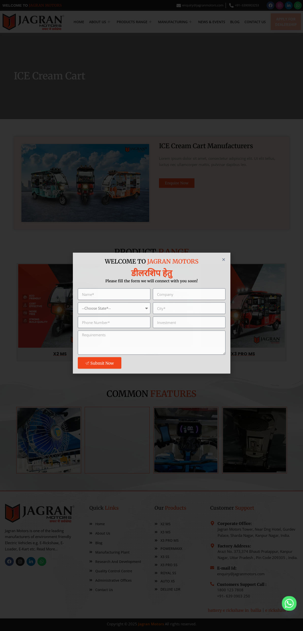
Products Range (134, 21)
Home (79, 21)
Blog (234, 21)
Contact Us (255, 21)
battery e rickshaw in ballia (264, 610)
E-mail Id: (227, 572)
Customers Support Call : (242, 591)
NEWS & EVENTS (211, 21)
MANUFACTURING (175, 21)
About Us (99, 21)
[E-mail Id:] (212, 572)
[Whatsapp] (289, 603)
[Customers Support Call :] (212, 591)
